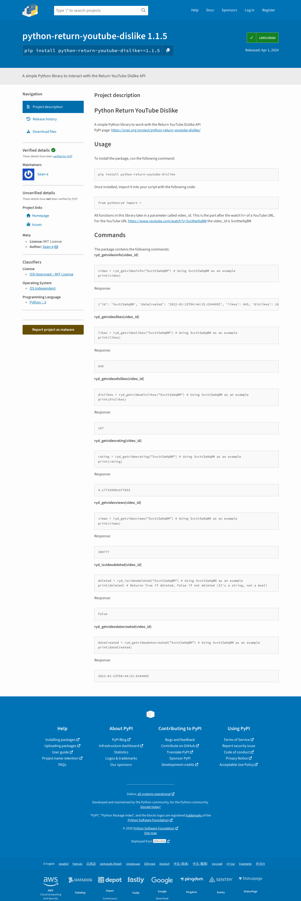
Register (268, 10)
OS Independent (42, 288)
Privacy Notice (237, 758)
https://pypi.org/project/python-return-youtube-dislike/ (156, 130)
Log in (249, 10)
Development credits (178, 764)
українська (133, 864)
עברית (231, 864)
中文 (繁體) (200, 864)
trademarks (194, 815)
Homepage (37, 215)
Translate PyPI (178, 752)
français (77, 864)
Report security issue (238, 745)
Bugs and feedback (180, 739)
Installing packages (60, 739)
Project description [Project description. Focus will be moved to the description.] (44, 106)
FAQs (62, 764)
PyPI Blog (119, 739)
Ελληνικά (149, 864)
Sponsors (229, 10)
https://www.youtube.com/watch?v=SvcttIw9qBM (167, 221)
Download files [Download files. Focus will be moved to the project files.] (41, 131)
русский (217, 864)
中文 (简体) (181, 864)
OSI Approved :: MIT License (51, 274)
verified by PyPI (62, 156)
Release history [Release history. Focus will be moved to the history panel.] (41, 119)
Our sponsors (121, 764)
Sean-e (48, 246)
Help (194, 10)
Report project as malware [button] (53, 329)
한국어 (260, 864)
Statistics (121, 752)
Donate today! (150, 806)
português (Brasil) (111, 864)
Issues (34, 224)
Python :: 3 (38, 302)
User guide (60, 752)
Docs (210, 10)
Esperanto (245, 864)
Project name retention (60, 758)
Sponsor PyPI (179, 758)
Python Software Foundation (148, 820)
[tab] (53, 107)
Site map (150, 833)
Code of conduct (237, 752)
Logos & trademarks (121, 758)
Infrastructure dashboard (119, 745)
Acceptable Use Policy (237, 764)
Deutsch (164, 864)
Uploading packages (60, 745)
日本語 (91, 864)
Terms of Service (237, 739)
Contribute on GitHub (178, 745)
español (63, 864)
